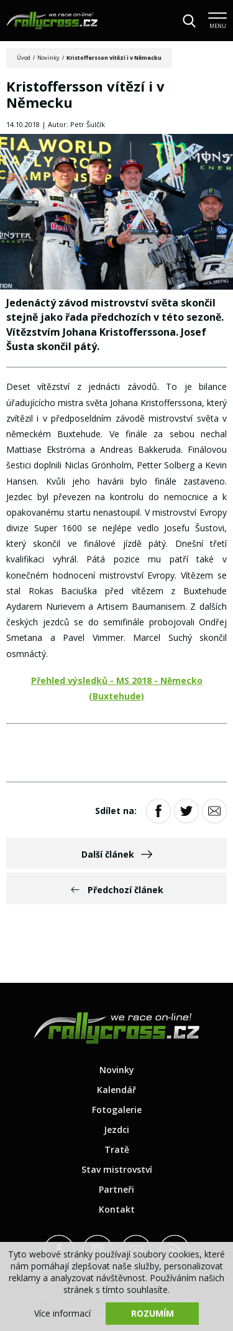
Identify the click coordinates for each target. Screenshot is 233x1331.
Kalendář (116, 1090)
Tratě (116, 1149)
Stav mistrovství (116, 1169)
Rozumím (152, 1313)
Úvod (23, 58)
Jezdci (116, 1129)
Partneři (116, 1189)
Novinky (48, 58)
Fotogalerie (117, 1109)
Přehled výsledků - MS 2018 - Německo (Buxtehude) (117, 688)
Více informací (62, 1313)
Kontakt (117, 1209)
